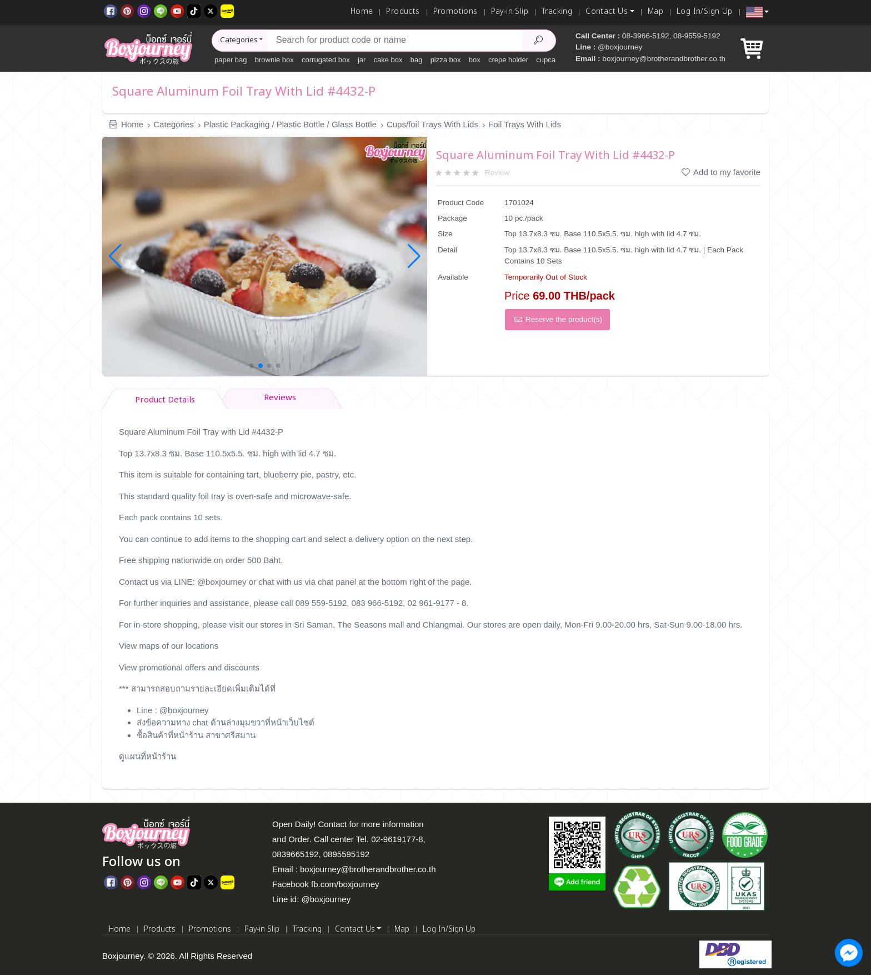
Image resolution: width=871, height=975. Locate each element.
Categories (173, 124)
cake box (388, 60)
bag (417, 60)
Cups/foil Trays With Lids (432, 124)
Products (402, 11)
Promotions (455, 11)
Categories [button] (239, 40)
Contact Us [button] (606, 11)
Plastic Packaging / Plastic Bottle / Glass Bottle (290, 124)
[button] (757, 12)
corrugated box (326, 60)
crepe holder (508, 60)
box (474, 60)
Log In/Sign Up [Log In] (705, 11)
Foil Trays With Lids (524, 124)
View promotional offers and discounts (189, 667)
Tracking (557, 11)
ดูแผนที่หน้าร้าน (147, 756)
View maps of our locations (168, 645)
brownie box (274, 60)
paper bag (230, 60)
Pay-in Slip (509, 11)
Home (362, 11)
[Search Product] (538, 40)
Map (655, 11)
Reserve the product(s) (557, 319)
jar (362, 60)
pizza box (446, 60)
